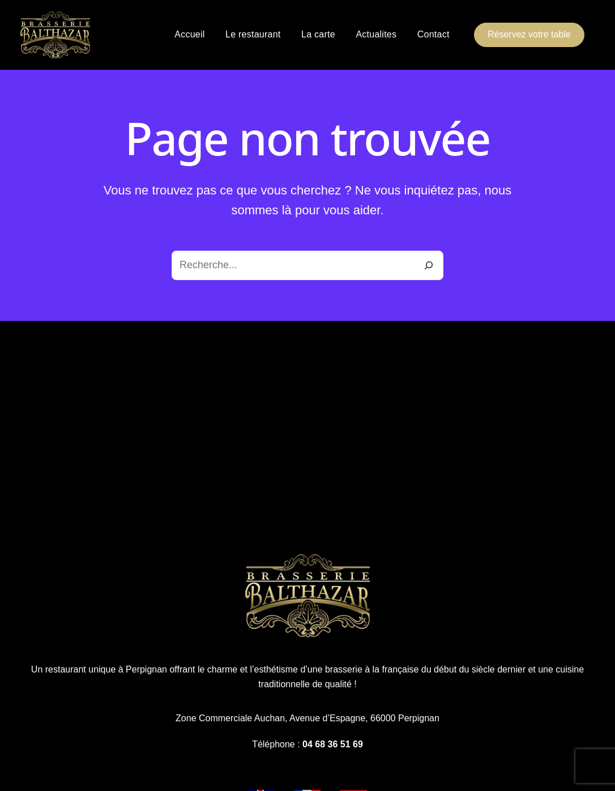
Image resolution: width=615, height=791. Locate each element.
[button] (529, 35)
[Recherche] (429, 265)
